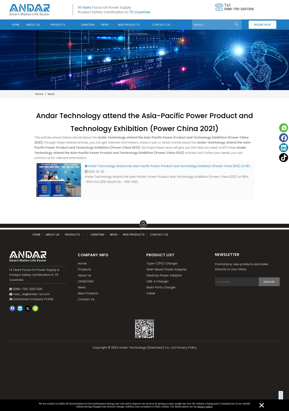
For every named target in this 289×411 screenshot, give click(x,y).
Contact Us (86, 299)
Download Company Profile (31, 299)
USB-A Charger (157, 281)
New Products (88, 293)
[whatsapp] (283, 127)
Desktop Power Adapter (164, 275)
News (82, 287)
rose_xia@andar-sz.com (31, 294)
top (281, 395)
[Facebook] (283, 137)
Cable (150, 293)
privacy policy (205, 406)
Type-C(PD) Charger (162, 263)
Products (84, 269)
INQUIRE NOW (262, 25)
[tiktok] (283, 157)
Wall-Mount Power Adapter (166, 269)
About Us (84, 275)
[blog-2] (144, 60)
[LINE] (144, 223)
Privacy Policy (187, 347)
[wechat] (144, 329)
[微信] (35, 308)
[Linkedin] (283, 147)
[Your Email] (240, 282)
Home (82, 263)
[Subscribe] (269, 281)
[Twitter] (28, 308)
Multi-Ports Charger (161, 287)
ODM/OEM (85, 281)
